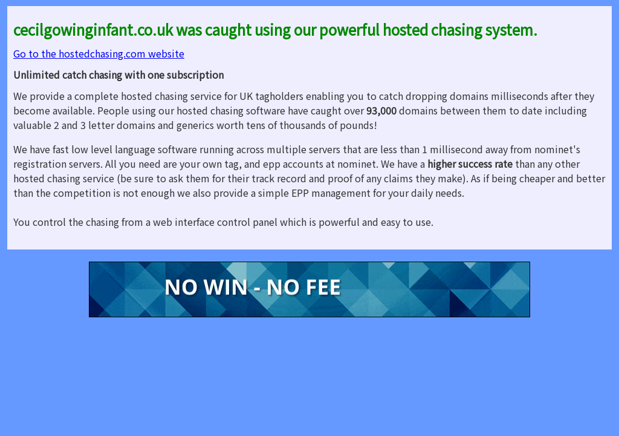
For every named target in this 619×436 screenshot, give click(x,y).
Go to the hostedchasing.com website (98, 53)
